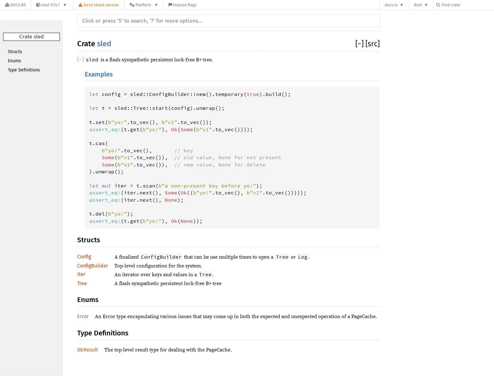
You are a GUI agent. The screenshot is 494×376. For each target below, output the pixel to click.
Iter (81, 274)
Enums (14, 61)
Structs (15, 51)
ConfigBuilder (92, 266)
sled (104, 43)
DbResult (87, 350)
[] (360, 43)
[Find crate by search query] (467, 5)
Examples (99, 74)
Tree (82, 283)
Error (83, 316)
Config (84, 257)
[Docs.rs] (15, 5)
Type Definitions (24, 70)
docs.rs (391, 5)
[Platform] (143, 5)
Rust (418, 5)
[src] (372, 43)
